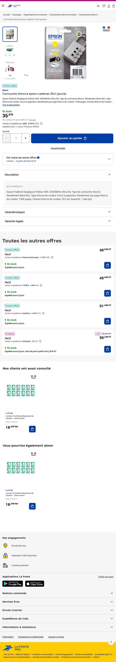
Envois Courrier (58, 610)
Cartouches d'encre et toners (63, 14)
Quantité (5, 131)
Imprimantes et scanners (35, 14)
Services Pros (58, 602)
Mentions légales (23, 654)
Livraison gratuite (19, 565)
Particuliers (7, 636)
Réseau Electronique (31, 257)
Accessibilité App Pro (103, 654)
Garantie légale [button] (58, 148)
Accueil (6, 14)
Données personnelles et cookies (46, 657)
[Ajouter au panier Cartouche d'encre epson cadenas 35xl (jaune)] (72, 138)
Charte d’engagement (64, 654)
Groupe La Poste (56, 636)
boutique (17, 14)
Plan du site (8, 654)
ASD (25, 123)
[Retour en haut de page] (111, 642)
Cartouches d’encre (88, 14)
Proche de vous (18, 545)
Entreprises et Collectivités (31, 636)
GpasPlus (26, 313)
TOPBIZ (26, 285)
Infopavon (27, 341)
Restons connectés (58, 593)
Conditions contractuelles (42, 654)
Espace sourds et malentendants (17, 657)
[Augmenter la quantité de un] (25, 138)
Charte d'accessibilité (83, 654)
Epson (5, 90)
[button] (104, 6)
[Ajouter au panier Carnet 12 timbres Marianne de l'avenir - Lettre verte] (32, 429)
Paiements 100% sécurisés (24, 555)
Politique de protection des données (76, 657)
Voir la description (11, 104)
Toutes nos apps (106, 576)
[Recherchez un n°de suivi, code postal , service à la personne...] (98, 6)
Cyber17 (96, 657)
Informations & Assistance (58, 627)
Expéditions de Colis (58, 619)
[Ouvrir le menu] (3, 6)
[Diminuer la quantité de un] (6, 138)
